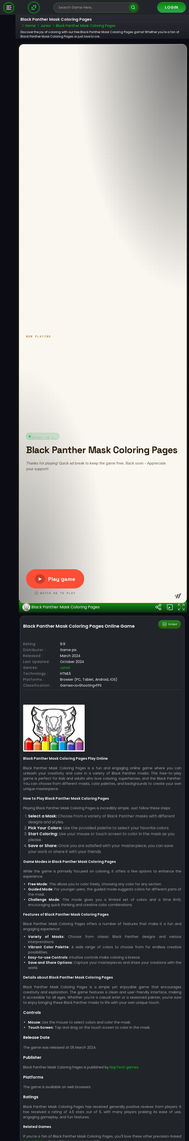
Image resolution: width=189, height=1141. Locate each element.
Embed (169, 635)
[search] (133, 7)
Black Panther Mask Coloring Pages (61, 618)
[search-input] (92, 7)
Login (171, 7)
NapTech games (124, 1078)
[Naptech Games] (34, 7)
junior (66, 678)
